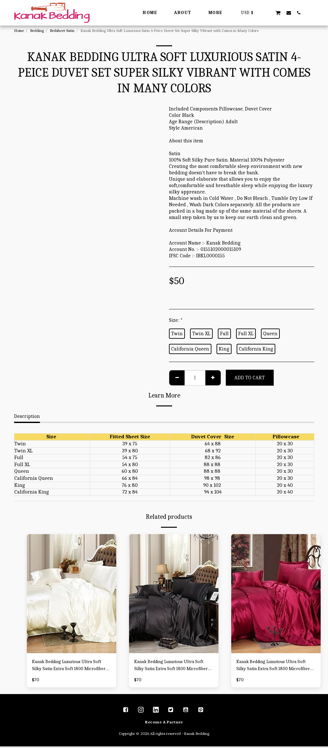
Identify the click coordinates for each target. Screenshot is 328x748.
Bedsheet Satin (62, 30)
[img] (71, 593)
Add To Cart (249, 378)
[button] (267, 12)
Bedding (37, 30)
